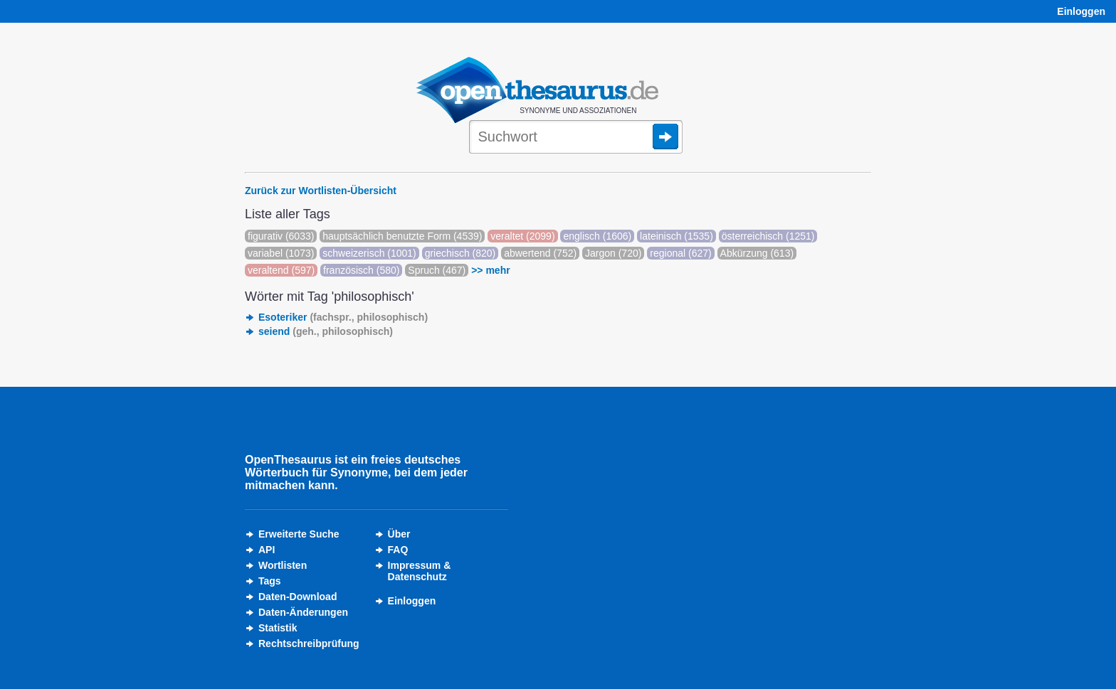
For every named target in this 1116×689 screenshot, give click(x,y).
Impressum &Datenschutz (419, 571)
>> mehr (490, 270)
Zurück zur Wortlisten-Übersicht (320, 190)
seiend (325, 331)
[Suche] (576, 138)
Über (399, 534)
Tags (269, 581)
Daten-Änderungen (303, 612)
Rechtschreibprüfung (308, 643)
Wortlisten (282, 565)
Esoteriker (343, 317)
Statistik (277, 628)
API (266, 549)
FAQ (398, 549)
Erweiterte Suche (298, 534)
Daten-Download (297, 596)
